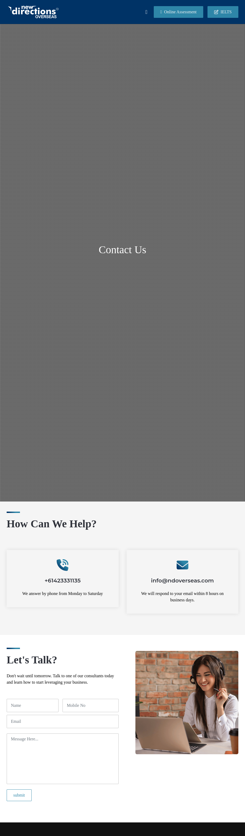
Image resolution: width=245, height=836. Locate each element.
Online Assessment (178, 12)
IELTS (223, 12)
